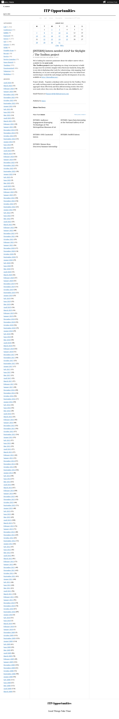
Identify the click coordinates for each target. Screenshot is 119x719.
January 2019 (8, 316)
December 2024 (9, 130)
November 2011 (9, 570)
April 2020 (7, 272)
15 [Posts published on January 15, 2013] (44, 36)
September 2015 (9, 434)
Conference (8, 30)
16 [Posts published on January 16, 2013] (52, 36)
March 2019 (8, 310)
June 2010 (7, 620)
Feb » (62, 45)
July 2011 (7, 582)
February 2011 (9, 597)
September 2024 (9, 139)
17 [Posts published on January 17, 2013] (59, 36)
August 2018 (8, 331)
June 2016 (7, 408)
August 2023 (8, 174)
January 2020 (8, 281)
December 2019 (9, 284)
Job (40, 18)
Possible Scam (9, 50)
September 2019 (9, 292)
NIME (6, 47)
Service (6, 56)
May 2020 (7, 269)
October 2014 (8, 467)
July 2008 (7, 680)
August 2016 (8, 402)
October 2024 (8, 136)
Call (45, 18)
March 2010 (8, 623)
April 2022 (7, 221)
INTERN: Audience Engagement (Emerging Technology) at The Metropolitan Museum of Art (44, 123)
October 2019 (8, 289)
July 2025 (7, 109)
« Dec (57, 45)
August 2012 (8, 544)
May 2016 (7, 411)
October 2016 (8, 396)
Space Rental (8, 62)
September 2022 (9, 207)
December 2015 (9, 425)
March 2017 (8, 381)
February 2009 (9, 659)
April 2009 (7, 653)
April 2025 (7, 118)
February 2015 (9, 455)
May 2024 (7, 148)
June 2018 (7, 337)
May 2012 (7, 553)
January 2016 (8, 422)
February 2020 (9, 278)
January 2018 (8, 352)
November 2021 (9, 236)
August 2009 (8, 641)
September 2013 (9, 505)
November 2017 (9, 357)
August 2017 (8, 366)
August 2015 (8, 437)
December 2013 (9, 496)
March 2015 (8, 452)
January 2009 (8, 662)
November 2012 (9, 535)
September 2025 (9, 103)
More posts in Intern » (80, 114)
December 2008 (9, 665)
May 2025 (7, 115)
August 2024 (8, 142)
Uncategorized (9, 68)
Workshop (7, 74)
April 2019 (7, 307)
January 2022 (8, 230)
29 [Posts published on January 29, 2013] (44, 43)
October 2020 (8, 254)
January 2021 (8, 245)
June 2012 (7, 550)
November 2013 (9, 499)
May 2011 (7, 588)
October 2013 (8, 502)
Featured (7, 36)
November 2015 (9, 428)
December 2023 (9, 162)
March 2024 (8, 154)
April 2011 (7, 591)
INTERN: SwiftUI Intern (70, 134)
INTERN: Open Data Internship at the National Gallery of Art (73, 121)
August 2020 (8, 260)
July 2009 (7, 644)
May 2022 (7, 219)
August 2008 (8, 677)
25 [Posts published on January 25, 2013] (67, 39)
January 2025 (8, 127)
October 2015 (8, 431)
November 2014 (9, 464)
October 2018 (8, 325)
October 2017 (8, 360)
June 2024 (7, 145)
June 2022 (7, 216)
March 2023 (8, 189)
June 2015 (7, 443)
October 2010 (8, 609)
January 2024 (8, 159)
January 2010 (8, 629)
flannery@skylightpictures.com (57, 94)
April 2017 (7, 378)
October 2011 (8, 573)
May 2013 (7, 517)
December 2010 (9, 603)
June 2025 (7, 112)
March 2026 (8, 86)
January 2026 (8, 91)
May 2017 (7, 375)
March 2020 (8, 275)
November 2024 (9, 133)
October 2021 (8, 239)
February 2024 (9, 156)
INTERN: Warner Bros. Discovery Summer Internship (45, 145)
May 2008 (7, 686)
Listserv (6, 44)
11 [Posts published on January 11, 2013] (67, 33)
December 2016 (9, 390)
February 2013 (9, 526)
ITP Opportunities (59, 10)
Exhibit (6, 33)
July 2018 (7, 334)
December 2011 (9, 567)
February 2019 (9, 313)
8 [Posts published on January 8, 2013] (44, 33)
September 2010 (9, 612)
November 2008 (9, 668)
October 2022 (8, 204)
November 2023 (9, 165)
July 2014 (7, 476)
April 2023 (7, 186)
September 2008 (9, 674)
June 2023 (7, 180)
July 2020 (7, 263)
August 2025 (8, 106)
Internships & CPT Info (72, 18)
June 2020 (7, 266)
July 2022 (7, 213)
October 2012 (8, 538)
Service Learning (9, 59)
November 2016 (9, 393)
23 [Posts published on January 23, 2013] (52, 39)
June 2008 (7, 683)
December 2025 (9, 94)
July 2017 (7, 369)
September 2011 (9, 576)
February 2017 (9, 384)
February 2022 (9, 227)
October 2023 (8, 168)
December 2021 (9, 233)
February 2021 (9, 242)
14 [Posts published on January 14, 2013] (37, 36)
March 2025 (8, 121)
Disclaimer (58, 18)
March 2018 (8, 346)
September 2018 (9, 328)
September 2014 (9, 470)
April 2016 (7, 414)
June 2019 (7, 301)
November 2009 (9, 632)
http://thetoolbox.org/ (50, 77)
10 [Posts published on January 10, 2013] (59, 33)
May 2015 (7, 446)
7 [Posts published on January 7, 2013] (36, 33)
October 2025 (8, 100)
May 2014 (7, 482)
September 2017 (9, 363)
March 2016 (8, 417)
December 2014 (9, 461)
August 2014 (8, 473)
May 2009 (7, 650)
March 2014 (8, 487)
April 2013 (7, 520)
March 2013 (8, 523)
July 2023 (7, 177)
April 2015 (7, 449)
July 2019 (7, 298)
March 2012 (8, 558)
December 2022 (9, 198)
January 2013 (8, 529)
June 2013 (7, 514)
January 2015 (8, 458)
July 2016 (7, 405)
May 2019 (7, 304)
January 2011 (8, 600)
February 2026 (9, 88)
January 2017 (8, 387)
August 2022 (8, 210)
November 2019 (9, 287)
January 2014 (8, 493)
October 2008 (8, 671)
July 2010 (7, 618)
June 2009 (7, 647)
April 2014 (7, 485)
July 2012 (7, 547)
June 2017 (7, 372)
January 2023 (8, 195)
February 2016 (9, 420)
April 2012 (7, 555)
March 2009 (8, 656)
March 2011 (8, 594)
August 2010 (8, 615)
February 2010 (9, 626)
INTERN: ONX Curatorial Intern (43, 135)
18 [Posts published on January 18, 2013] (67, 36)
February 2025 (9, 124)
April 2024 (7, 151)
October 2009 (8, 635)
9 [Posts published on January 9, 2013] (51, 33)
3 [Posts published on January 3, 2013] (59, 30)
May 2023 (7, 183)
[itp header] (59, 2)
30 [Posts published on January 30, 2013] (52, 43)
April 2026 (7, 83)
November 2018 (9, 322)
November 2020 (9, 251)
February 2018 (9, 349)
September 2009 (9, 638)
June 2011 (7, 585)
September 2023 (9, 171)
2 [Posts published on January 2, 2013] (51, 30)
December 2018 (9, 319)
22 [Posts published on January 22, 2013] (44, 39)
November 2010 (9, 606)
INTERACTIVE (112, 2)
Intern (51, 18)
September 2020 (9, 257)
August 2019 (8, 295)
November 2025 (9, 97)
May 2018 (7, 340)
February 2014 (9, 490)
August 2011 (8, 579)
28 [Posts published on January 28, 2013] (37, 43)
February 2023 (9, 192)
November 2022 (9, 201)
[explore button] (105, 2)
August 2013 (8, 508)
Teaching (7, 65)
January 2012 (8, 564)
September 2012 (9, 541)
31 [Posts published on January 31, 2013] (59, 43)
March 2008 (8, 691)
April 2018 (7, 343)
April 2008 (7, 688)
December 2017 (9, 354)
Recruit (6, 53)
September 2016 (9, 399)
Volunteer (7, 71)
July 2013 (7, 511)
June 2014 (7, 479)
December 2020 (9, 248)
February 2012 (9, 561)
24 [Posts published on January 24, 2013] (59, 39)
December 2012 (9, 532)
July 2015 (7, 440)
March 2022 (8, 224)
